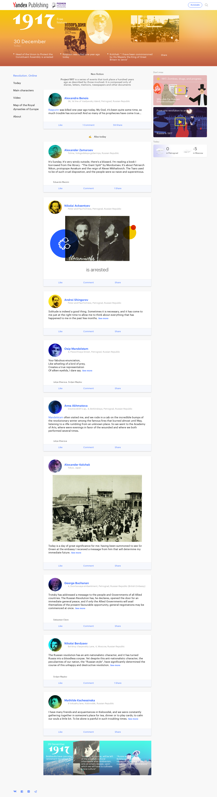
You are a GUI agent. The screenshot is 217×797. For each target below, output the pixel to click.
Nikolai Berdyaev (76, 643)
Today (17, 83)
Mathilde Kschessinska (79, 700)
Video (17, 97)
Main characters (23, 90)
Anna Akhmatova (76, 405)
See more (103, 318)
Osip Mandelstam (76, 348)
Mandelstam (55, 417)
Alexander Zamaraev (78, 150)
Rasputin (53, 110)
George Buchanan (76, 583)
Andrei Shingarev (76, 299)
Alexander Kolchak (77, 464)
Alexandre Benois (76, 98)
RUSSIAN (195, 5)
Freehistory (62, 21)
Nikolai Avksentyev (77, 205)
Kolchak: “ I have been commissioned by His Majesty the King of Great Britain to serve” (131, 57)
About (17, 116)
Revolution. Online (25, 75)
